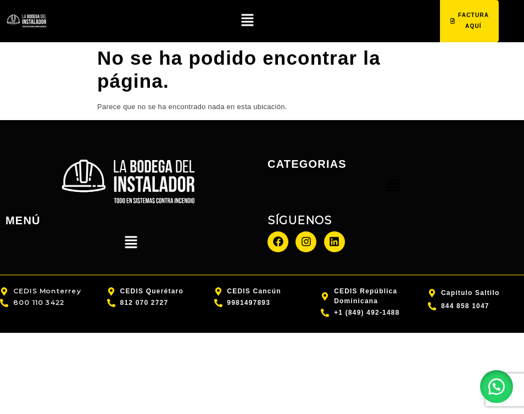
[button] (247, 22)
